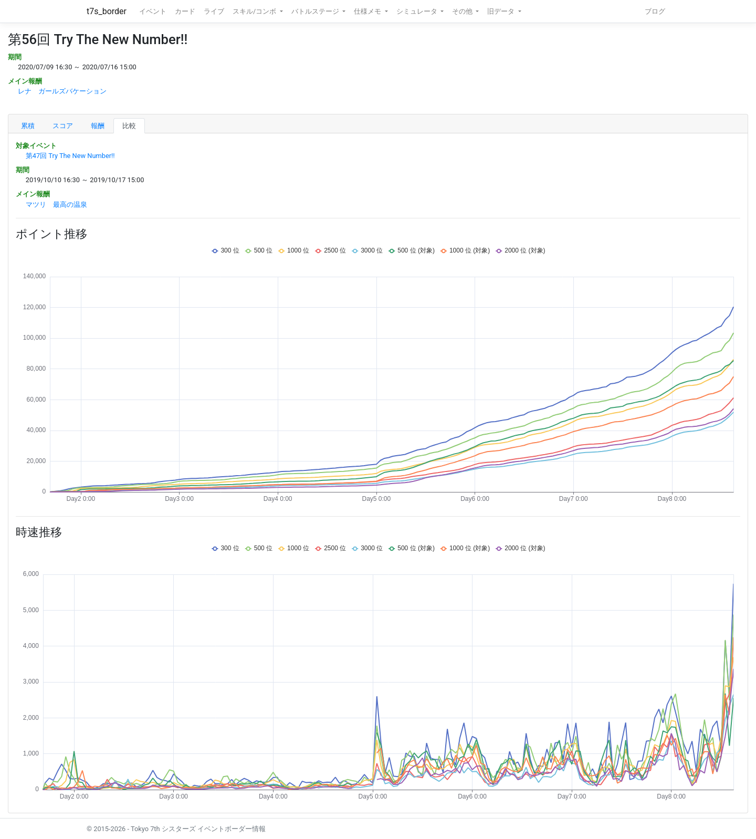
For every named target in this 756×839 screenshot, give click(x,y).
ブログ (655, 11)
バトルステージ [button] (316, 11)
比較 (129, 126)
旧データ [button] (501, 11)
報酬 (97, 126)
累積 (28, 126)
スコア (62, 126)
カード (185, 11)
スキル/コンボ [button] (255, 11)
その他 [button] (463, 11)
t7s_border (107, 11)
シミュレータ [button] (417, 11)
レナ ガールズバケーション (62, 91)
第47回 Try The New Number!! (70, 156)
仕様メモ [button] (368, 11)
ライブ (214, 11)
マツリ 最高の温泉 (56, 204)
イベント (152, 11)
